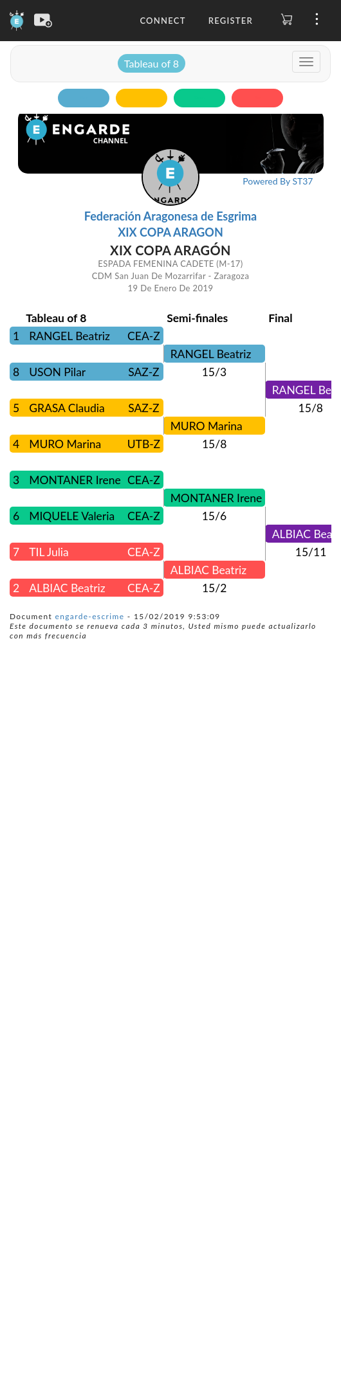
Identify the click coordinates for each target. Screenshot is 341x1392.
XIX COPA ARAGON (170, 232)
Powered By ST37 (278, 181)
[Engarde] (17, 19)
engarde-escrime (90, 616)
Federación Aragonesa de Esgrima (170, 216)
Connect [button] (162, 20)
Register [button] (230, 20)
